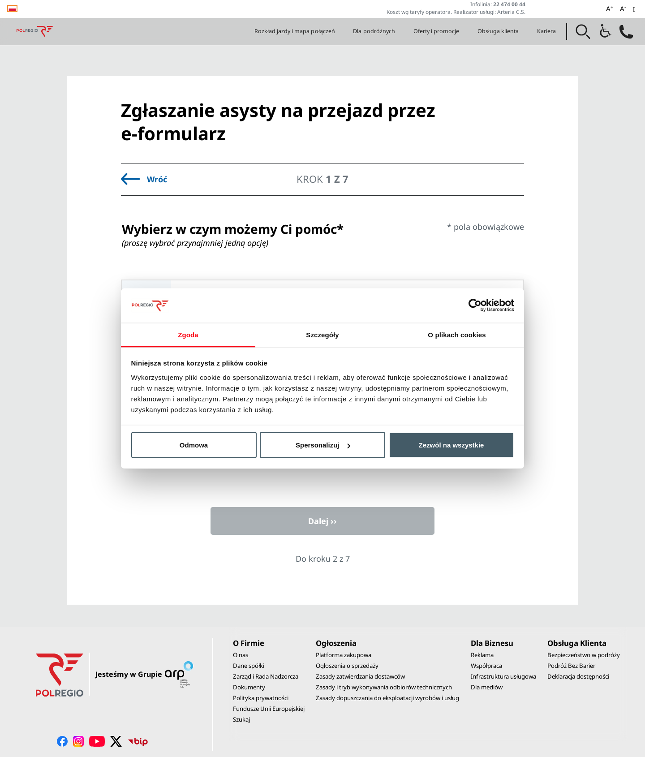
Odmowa (194, 445)
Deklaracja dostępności (578, 676)
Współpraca (486, 666)
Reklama (482, 655)
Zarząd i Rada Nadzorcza (265, 676)
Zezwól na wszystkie (451, 445)
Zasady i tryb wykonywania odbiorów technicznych (384, 687)
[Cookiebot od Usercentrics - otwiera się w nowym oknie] (475, 305)
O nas (240, 655)
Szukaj (241, 719)
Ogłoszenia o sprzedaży (347, 666)
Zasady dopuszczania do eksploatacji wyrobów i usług (387, 698)
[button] (583, 32)
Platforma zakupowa (343, 655)
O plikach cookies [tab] (457, 334)
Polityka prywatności (260, 698)
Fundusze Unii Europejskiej (269, 709)
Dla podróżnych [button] (374, 31)
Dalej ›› (322, 521)
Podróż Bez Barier (571, 666)
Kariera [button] (546, 31)
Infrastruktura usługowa (503, 676)
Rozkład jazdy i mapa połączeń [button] (294, 31)
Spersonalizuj (323, 445)
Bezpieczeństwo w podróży (583, 655)
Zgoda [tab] (188, 334)
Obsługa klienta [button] (498, 31)
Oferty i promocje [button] (436, 31)
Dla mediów (487, 687)
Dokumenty (249, 687)
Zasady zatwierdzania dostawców (360, 676)
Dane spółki (248, 666)
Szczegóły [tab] (322, 334)
